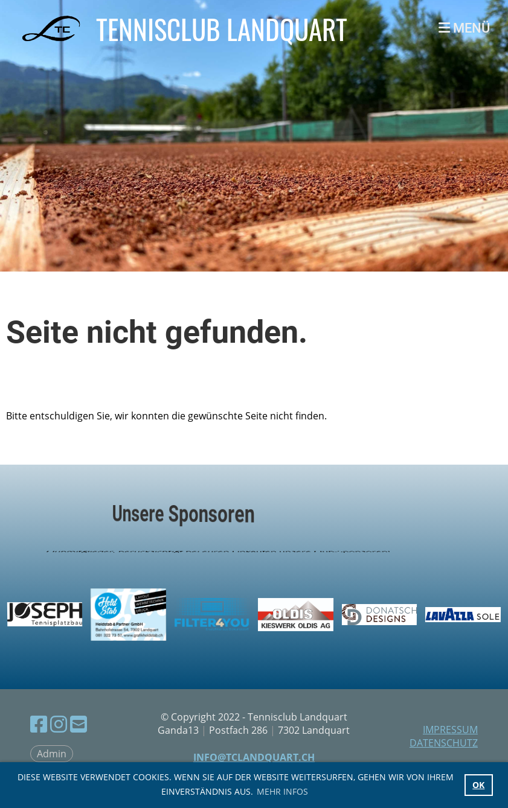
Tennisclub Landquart (221, 29)
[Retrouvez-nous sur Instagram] (58, 724)
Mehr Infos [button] (282, 791)
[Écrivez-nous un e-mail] (78, 724)
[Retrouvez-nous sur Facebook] (38, 724)
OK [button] (478, 785)
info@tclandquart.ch (254, 757)
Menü (464, 28)
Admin (51, 753)
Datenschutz (444, 742)
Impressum (450, 729)
